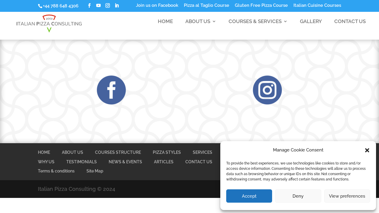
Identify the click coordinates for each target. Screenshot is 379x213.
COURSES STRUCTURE (118, 152)
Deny (298, 196)
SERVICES (202, 152)
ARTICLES (164, 161)
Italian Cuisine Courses (317, 5)
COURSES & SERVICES (255, 26)
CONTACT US (350, 26)
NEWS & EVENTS (125, 161)
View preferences (347, 196)
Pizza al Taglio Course (206, 5)
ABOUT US (197, 26)
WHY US (46, 161)
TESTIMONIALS (81, 161)
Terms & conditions (56, 171)
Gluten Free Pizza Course (261, 5)
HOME (165, 26)
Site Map (94, 171)
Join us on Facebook (157, 5)
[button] (367, 150)
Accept (249, 196)
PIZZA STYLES (167, 152)
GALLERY (311, 26)
